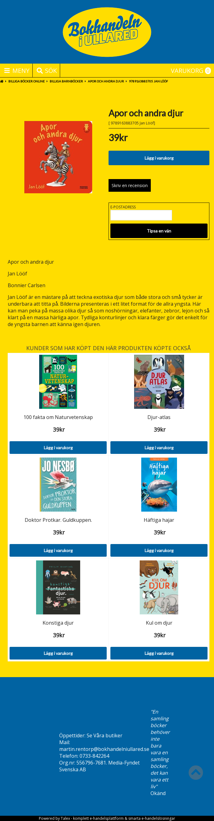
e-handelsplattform (107, 818)
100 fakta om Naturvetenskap (58, 417)
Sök (46, 70)
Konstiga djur (58, 622)
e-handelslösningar (158, 818)
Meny (16, 70)
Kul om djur (159, 622)
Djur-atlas (159, 417)
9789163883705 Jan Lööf (148, 81)
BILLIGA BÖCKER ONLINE (26, 81)
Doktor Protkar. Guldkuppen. (58, 520)
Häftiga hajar (159, 520)
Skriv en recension (130, 185)
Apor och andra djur (106, 81)
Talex (65, 818)
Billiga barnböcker (66, 81)
